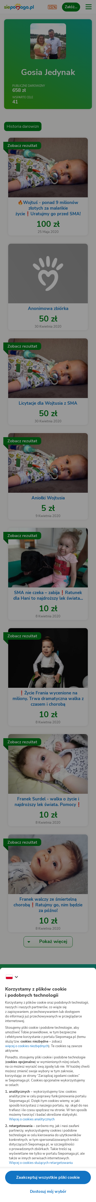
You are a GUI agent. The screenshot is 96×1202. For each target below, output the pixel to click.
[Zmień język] (12, 977)
